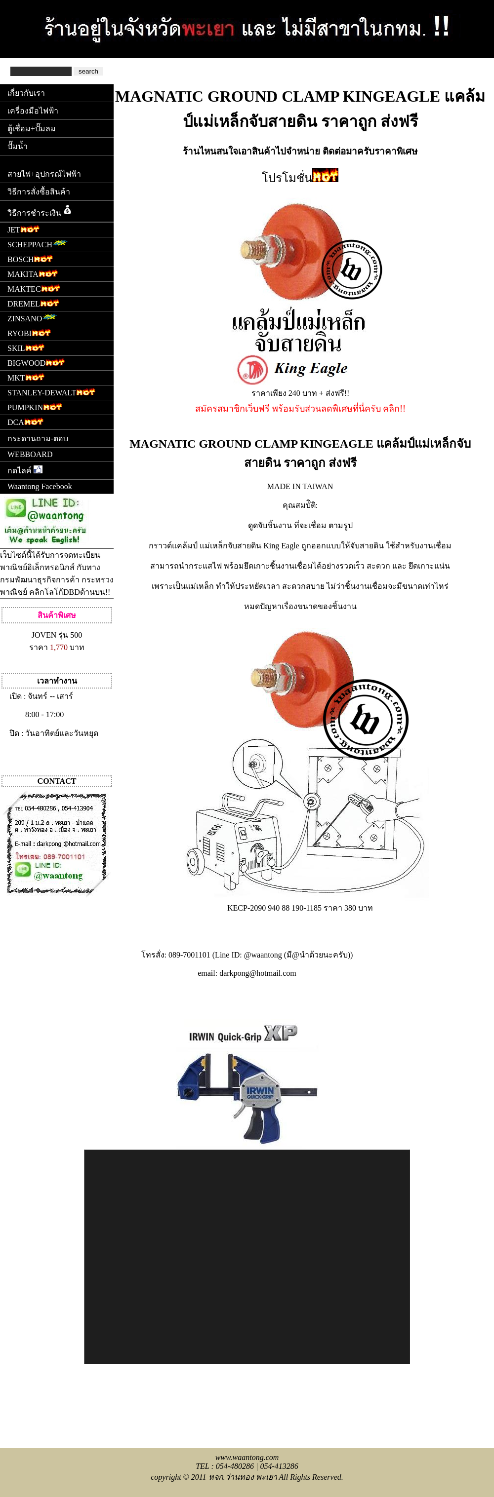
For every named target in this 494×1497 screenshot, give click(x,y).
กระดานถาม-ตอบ (37, 438)
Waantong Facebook (39, 486)
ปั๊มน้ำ (17, 146)
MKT (25, 377)
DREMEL (33, 303)
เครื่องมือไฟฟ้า (32, 111)
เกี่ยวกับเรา (26, 93)
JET (23, 229)
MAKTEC (33, 288)
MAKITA (32, 273)
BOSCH (30, 258)
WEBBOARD (30, 454)
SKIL (25, 347)
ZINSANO (34, 317)
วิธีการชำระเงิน (40, 210)
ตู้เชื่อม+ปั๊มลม (31, 128)
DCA (25, 421)
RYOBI (29, 332)
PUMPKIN (34, 406)
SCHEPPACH (39, 243)
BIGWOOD (36, 362)
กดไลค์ (24, 470)
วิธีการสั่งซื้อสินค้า (38, 192)
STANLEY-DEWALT (51, 391)
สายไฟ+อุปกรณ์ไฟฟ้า (44, 174)
